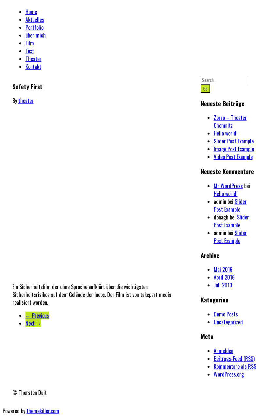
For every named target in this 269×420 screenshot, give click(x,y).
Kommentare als (235, 366)
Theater (33, 59)
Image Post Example (234, 149)
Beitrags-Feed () (234, 359)
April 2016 (224, 277)
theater (26, 101)
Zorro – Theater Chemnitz (230, 121)
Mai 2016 (223, 269)
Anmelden (223, 351)
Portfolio (34, 27)
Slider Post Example (234, 141)
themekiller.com (42, 411)
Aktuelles (34, 20)
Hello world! (226, 133)
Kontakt (33, 67)
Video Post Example (233, 157)
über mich (35, 35)
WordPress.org (229, 374)
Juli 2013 (223, 285)
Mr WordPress (228, 186)
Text (29, 51)
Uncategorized (228, 322)
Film (29, 43)
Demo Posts (226, 314)
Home (31, 12)
